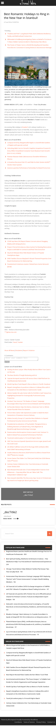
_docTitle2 (28, 496)
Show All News (9, 350)
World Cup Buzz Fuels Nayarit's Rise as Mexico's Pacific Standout (28, 385)
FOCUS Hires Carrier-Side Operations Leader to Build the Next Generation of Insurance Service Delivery (27, 414)
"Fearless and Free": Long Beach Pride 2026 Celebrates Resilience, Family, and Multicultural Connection (29, 35)
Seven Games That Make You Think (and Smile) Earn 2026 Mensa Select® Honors (28, 460)
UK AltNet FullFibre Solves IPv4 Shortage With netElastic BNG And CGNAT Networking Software (28, 448)
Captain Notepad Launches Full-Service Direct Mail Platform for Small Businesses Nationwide (28, 380)
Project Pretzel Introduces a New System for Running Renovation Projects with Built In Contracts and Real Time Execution (29, 248)
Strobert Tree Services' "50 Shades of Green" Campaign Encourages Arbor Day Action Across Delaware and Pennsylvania (28, 403)
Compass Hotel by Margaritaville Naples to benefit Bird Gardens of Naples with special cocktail (28, 144)
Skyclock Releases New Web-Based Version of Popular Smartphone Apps (25, 254)
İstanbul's (25, 127)
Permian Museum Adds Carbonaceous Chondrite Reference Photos (27, 157)
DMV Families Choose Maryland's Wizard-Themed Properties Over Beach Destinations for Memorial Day (29, 259)
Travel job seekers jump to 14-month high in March (24, 439)
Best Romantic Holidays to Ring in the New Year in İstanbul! (26, 16)
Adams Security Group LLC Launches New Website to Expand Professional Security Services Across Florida (27, 420)
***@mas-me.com (10, 332)
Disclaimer (18, 350)
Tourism (20, 342)
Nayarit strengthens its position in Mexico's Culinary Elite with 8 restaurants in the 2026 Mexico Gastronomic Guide (28, 389)
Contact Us (51, 723)
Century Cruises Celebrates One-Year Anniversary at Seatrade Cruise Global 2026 (27, 466)
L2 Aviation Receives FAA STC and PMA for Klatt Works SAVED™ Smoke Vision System (28, 163)
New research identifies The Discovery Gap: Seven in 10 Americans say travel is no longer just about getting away (29, 480)
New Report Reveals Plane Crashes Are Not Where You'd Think (27, 675)
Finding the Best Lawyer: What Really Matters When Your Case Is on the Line (28, 371)
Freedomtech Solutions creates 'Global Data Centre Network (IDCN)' (28, 265)
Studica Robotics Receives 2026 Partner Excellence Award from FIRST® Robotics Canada (28, 454)
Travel (15, 342)
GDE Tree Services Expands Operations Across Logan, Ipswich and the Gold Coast (29, 443)
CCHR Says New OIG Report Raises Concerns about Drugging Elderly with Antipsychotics (27, 242)
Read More (7, 519)
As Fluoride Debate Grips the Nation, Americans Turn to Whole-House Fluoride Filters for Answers (28, 409)
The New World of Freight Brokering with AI (22, 376)
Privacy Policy (41, 723)
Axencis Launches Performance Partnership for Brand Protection (28, 168)
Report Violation (29, 350)
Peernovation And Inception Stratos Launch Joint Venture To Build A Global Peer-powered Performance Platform (27, 434)
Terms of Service (29, 723)
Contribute (18, 723)
